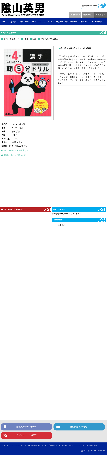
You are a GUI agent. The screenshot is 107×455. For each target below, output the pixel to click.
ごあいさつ (13, 22)
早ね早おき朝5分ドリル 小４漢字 (75, 48)
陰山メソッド (37, 22)
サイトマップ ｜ (21, 445)
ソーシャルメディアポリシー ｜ (70, 445)
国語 (34, 39)
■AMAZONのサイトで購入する (15, 150)
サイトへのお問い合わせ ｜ (91, 445)
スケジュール (24, 22)
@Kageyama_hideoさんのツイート (66, 214)
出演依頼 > (100, 15)
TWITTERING (59, 209)
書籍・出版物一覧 (9, 32)
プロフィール (49, 22)
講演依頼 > (88, 15)
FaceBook (57, 220)
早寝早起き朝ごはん (49, 39)
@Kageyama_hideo (89, 6)
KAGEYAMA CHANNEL (11, 209)
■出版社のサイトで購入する (13, 155)
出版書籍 (59, 22)
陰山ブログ (85, 22)
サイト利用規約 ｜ (52, 445)
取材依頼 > (75, 15)
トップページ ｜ (8, 445)
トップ (4, 22)
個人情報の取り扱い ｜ (36, 445)
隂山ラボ (61, 225)
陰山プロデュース (72, 22)
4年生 (26, 39)
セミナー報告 (96, 22)
